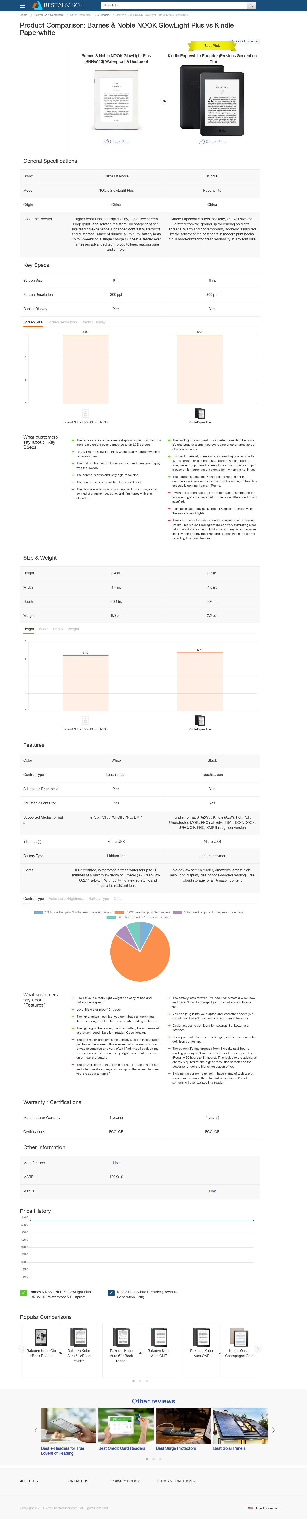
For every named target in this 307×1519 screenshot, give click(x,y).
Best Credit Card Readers (121, 1449)
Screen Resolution (62, 322)
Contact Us (77, 1481)
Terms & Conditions (176, 1481)
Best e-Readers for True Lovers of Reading (62, 1451)
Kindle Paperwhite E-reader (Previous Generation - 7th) (147, 1295)
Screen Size (33, 322)
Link (116, 1163)
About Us (29, 1481)
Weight (73, 629)
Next (258, 1349)
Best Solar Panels (229, 1449)
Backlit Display (94, 322)
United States (262, 1508)
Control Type (33, 899)
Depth (58, 629)
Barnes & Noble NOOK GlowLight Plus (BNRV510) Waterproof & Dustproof (60, 1295)
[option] (60, 1351)
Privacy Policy (125, 1481)
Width (43, 629)
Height (28, 629)
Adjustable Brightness (66, 899)
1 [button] (133, 1381)
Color (118, 899)
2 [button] (140, 1381)
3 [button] (147, 1381)
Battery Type (99, 899)
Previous (22, 1349)
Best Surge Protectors (176, 1449)
